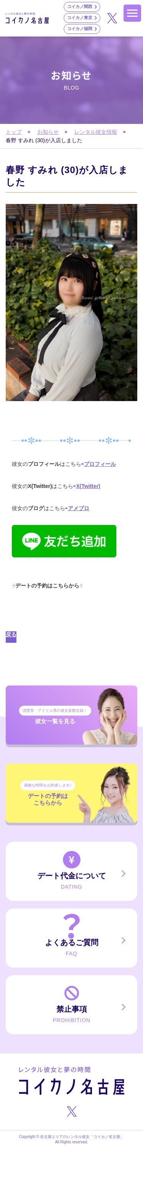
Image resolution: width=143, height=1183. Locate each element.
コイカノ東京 (79, 17)
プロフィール (100, 464)
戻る (11, 634)
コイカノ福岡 (79, 28)
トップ (14, 132)
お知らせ (48, 132)
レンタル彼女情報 (95, 132)
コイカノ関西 (79, 6)
